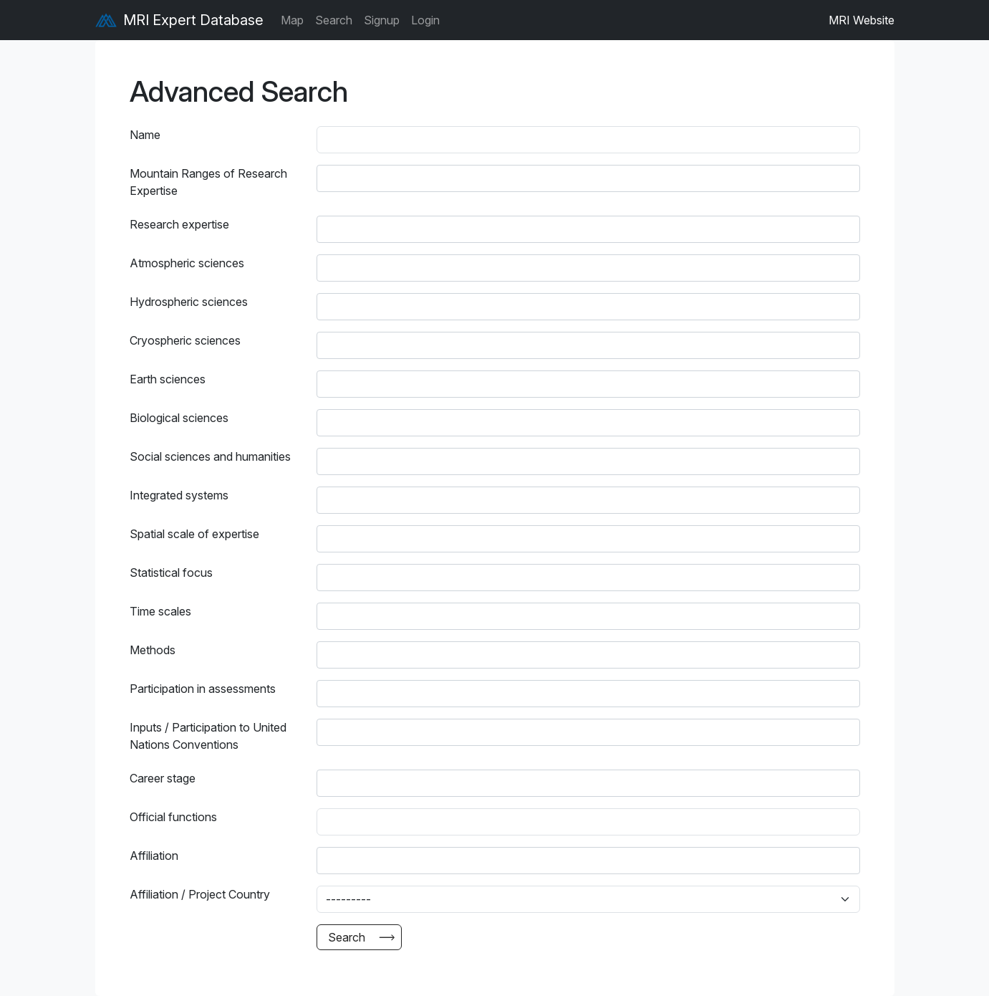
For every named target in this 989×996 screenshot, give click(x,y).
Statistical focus (171, 572)
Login (425, 20)
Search (333, 20)
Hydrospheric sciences (189, 302)
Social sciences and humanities (210, 456)
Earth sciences (168, 379)
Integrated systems (179, 495)
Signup (382, 20)
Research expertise (179, 224)
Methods (152, 650)
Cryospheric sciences (185, 340)
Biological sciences (179, 418)
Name (145, 135)
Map (292, 20)
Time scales (160, 611)
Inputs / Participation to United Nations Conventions (208, 736)
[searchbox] (336, 178)
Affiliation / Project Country (200, 894)
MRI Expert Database (179, 20)
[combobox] (588, 178)
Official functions (173, 817)
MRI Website (861, 20)
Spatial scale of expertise (194, 534)
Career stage (163, 778)
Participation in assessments (203, 688)
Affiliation (154, 855)
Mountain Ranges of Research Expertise (208, 182)
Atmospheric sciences (187, 263)
